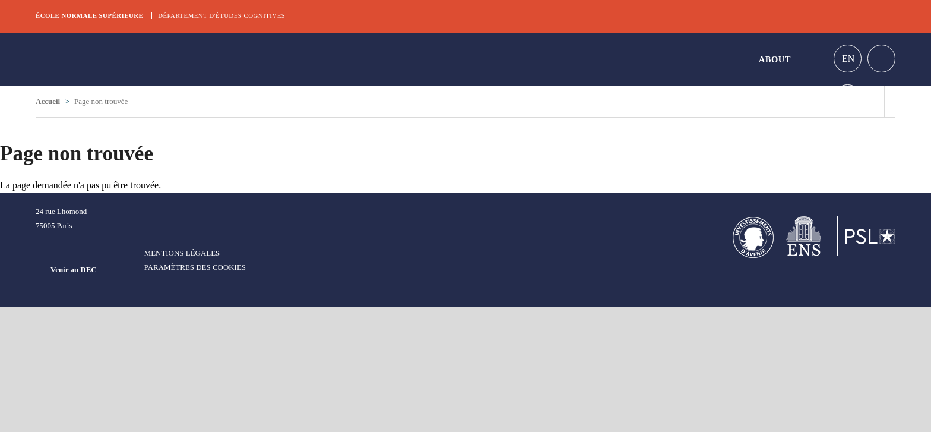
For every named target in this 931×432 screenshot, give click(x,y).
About (775, 59)
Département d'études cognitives (221, 15)
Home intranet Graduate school (881, 58)
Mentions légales (182, 252)
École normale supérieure (89, 15)
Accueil (48, 101)
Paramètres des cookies (195, 267)
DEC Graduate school (125, 59)
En (848, 58)
